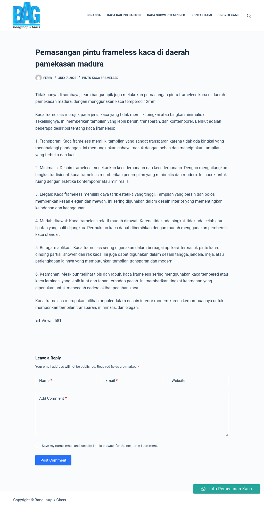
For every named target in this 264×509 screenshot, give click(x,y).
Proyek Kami (228, 15)
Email (111, 380)
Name (45, 380)
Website (178, 380)
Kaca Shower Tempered (166, 15)
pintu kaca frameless (100, 78)
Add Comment (53, 398)
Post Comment (53, 460)
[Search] (249, 16)
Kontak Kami (202, 15)
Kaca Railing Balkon (124, 15)
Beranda (94, 15)
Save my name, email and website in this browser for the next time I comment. (100, 446)
